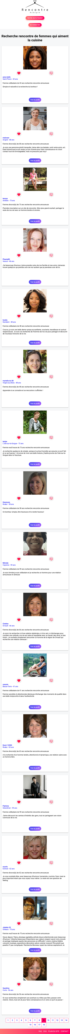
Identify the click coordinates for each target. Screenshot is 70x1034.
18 (44, 1025)
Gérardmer (7, 808)
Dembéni (6, 322)
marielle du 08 (8, 381)
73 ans (12, 201)
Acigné (5, 140)
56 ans (10, 990)
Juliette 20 (7, 927)
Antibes (5, 201)
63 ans (11, 747)
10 (48, 1020)
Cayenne (6, 565)
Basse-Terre (7, 686)
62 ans (12, 869)
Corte (5, 990)
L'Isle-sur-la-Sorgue (10, 444)
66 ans (12, 626)
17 (39, 1025)
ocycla (5, 867)
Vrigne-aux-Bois (9, 383)
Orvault (5, 626)
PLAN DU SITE (53, 1031)
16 (35, 1025)
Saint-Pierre (7, 79)
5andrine (6, 988)
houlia (5, 320)
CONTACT (64, 1031)
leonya (5, 199)
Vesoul (5, 261)
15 (30, 1025)
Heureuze (6, 502)
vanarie (5, 684)
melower (6, 138)
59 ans (13, 565)
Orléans (6, 929)
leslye (5, 441)
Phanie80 (6, 259)
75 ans (12, 929)
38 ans (11, 504)
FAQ (40, 1031)
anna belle (6, 77)
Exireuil (5, 869)
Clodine (5, 624)
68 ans (11, 140)
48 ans (13, 322)
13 (62, 1020)
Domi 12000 (7, 745)
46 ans (11, 261)
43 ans (15, 79)
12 (57, 1020)
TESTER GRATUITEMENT (35, 18)
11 (53, 1020)
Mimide (5, 563)
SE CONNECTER (35, 25)
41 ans (15, 686)
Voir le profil (35, 100)
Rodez (5, 504)
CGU (45, 1031)
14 (66, 1020)
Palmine (6, 806)
